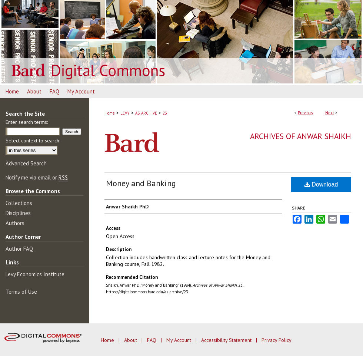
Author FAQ (19, 248)
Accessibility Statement (227, 340)
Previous (305, 112)
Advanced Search (26, 163)
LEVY (125, 113)
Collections (19, 203)
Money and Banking (141, 183)
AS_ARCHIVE (146, 113)
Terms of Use (21, 291)
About (131, 340)
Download (321, 184)
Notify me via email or (37, 177)
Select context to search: (33, 140)
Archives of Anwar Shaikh (300, 136)
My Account (179, 340)
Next (329, 112)
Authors (15, 223)
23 (165, 113)
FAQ (152, 340)
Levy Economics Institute (35, 274)
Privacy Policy (277, 340)
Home (109, 113)
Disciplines (18, 213)
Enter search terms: (27, 122)
